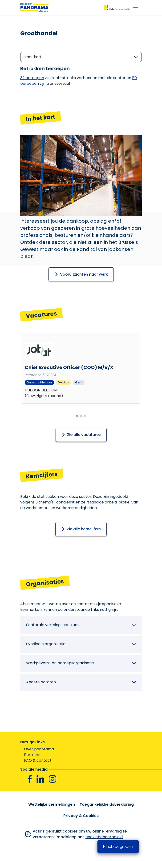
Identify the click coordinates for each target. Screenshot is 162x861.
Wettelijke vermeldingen (51, 804)
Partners (32, 754)
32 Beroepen (32, 77)
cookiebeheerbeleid (104, 837)
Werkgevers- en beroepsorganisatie (60, 663)
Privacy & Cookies (81, 815)
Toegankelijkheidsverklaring (107, 804)
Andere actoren (41, 682)
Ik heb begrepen (118, 846)
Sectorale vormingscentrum (52, 625)
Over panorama (39, 749)
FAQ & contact (38, 760)
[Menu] (135, 7)
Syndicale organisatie (45, 644)
